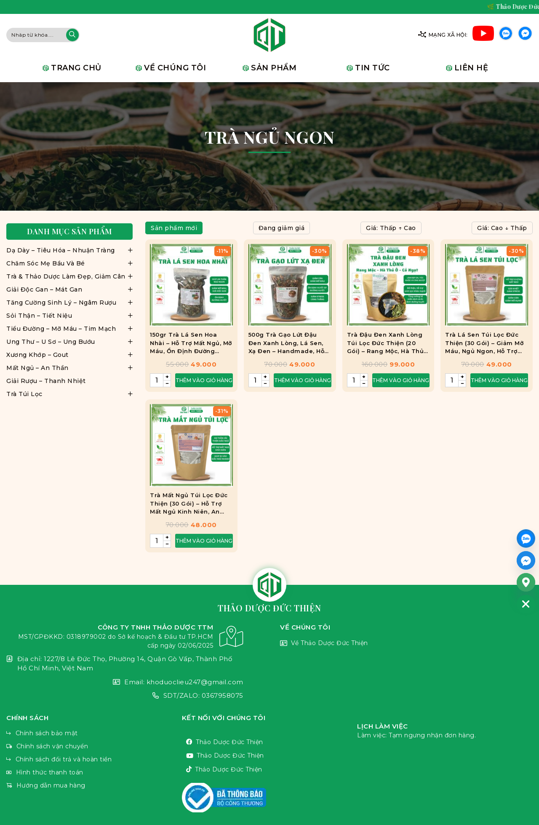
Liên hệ (471, 67)
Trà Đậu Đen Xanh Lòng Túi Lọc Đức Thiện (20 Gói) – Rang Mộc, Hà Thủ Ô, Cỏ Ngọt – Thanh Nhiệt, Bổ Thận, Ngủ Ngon (387, 345)
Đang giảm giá (282, 228)
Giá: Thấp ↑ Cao (391, 228)
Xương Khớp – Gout (37, 355)
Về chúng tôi (175, 67)
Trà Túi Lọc (24, 394)
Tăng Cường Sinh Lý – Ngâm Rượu (61, 302)
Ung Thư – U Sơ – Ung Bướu (50, 342)
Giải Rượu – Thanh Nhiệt (46, 381)
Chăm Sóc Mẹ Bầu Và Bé (45, 263)
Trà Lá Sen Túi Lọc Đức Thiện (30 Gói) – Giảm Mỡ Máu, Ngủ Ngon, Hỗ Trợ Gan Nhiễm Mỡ (484, 345)
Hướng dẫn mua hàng (94, 785)
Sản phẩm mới (174, 228)
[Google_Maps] (526, 582)
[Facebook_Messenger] (526, 560)
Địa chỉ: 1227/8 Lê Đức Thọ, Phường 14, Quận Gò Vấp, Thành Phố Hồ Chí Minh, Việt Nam (124, 663)
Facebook (525, 35)
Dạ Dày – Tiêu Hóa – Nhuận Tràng (60, 250)
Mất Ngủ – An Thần (37, 368)
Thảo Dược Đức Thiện (269, 742)
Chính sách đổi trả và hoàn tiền (94, 759)
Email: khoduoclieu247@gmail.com (124, 682)
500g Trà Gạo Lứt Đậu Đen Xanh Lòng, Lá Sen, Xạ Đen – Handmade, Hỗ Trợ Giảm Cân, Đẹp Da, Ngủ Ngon (286, 345)
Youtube (483, 35)
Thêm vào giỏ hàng (204, 382)
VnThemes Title (270, 797)
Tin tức (372, 67)
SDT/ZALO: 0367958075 (124, 696)
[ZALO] (526, 538)
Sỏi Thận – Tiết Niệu (39, 315)
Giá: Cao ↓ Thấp (502, 228)
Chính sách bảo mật (94, 733)
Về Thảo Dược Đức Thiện (406, 643)
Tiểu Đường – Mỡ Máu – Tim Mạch (61, 328)
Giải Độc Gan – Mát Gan (44, 289)
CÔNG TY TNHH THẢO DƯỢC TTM (124, 636)
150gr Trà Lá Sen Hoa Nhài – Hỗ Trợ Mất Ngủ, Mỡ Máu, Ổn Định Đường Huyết (191, 345)
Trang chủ (76, 67)
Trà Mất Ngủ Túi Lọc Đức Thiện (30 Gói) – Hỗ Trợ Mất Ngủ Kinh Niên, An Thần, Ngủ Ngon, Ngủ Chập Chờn (189, 526)
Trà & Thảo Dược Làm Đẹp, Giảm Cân (65, 276)
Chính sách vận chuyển (94, 746)
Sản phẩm (273, 67)
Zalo (505, 35)
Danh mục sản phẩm (69, 231)
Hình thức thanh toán (94, 772)
